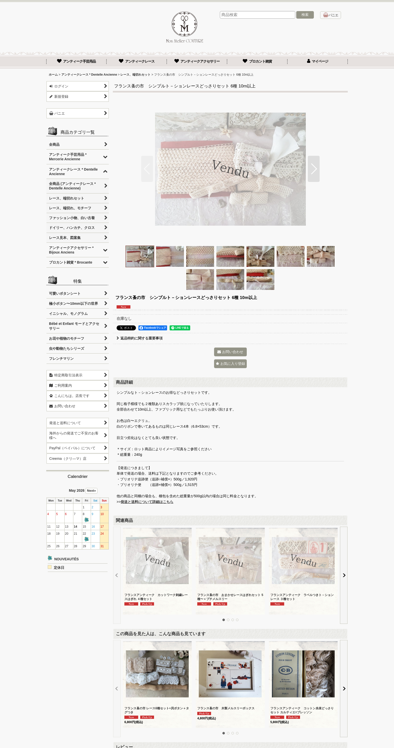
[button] (147, 169)
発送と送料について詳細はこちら (147, 502)
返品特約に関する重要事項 (140, 338)
